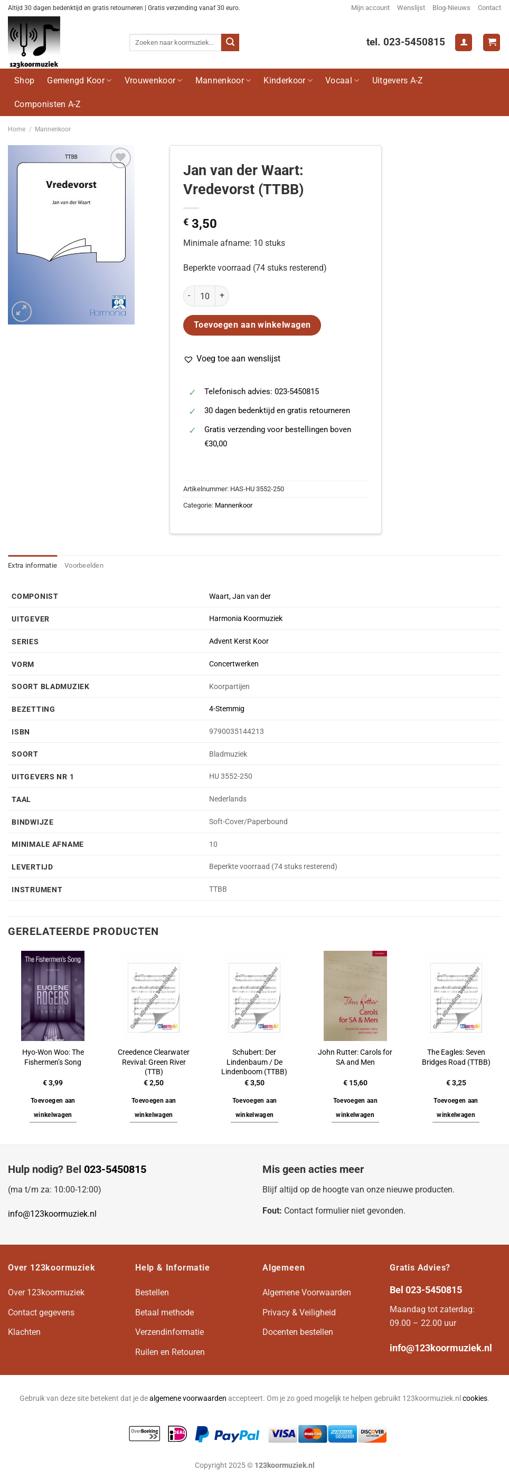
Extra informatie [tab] (32, 565)
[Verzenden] (230, 43)
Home (16, 129)
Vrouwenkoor (154, 80)
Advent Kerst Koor (239, 641)
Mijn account (370, 8)
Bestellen (152, 1292)
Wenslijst (411, 8)
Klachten (24, 1332)
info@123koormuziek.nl (52, 1214)
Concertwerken (234, 664)
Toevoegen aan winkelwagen (252, 325)
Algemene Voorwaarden (306, 1292)
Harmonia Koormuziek (245, 618)
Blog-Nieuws (451, 8)
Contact (489, 8)
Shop (24, 80)
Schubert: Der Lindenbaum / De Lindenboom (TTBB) (254, 1062)
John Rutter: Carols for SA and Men (355, 1057)
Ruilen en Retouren (170, 1352)
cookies (475, 1398)
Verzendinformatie (169, 1332)
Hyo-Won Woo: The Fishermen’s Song (53, 1057)
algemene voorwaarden (188, 1398)
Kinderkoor (288, 80)
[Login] (463, 42)
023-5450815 (115, 1169)
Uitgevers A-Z (397, 80)
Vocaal (342, 80)
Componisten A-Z (47, 104)
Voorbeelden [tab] (83, 565)
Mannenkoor (223, 80)
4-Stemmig (226, 708)
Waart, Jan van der (240, 596)
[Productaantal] (204, 296)
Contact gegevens (41, 1312)
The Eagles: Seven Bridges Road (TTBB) (456, 1057)
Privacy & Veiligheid (299, 1312)
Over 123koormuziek (46, 1292)
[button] (231, 359)
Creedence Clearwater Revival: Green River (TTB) (154, 1062)
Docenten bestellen (297, 1332)
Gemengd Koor (79, 80)
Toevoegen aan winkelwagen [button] (53, 1108)
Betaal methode (164, 1312)
